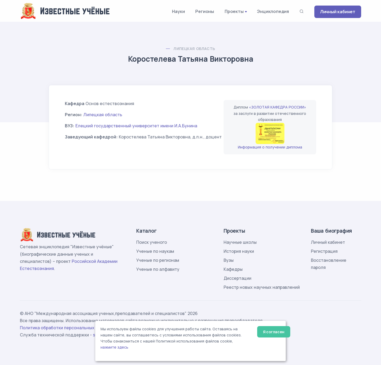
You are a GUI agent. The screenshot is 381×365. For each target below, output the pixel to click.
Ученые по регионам (157, 260)
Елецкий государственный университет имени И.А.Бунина (136, 126)
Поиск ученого (151, 242)
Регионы (204, 11)
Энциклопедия (273, 11)
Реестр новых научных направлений (262, 287)
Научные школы (240, 242)
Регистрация (324, 251)
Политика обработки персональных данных (65, 328)
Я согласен (273, 331)
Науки (178, 11)
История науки (239, 251)
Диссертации (237, 278)
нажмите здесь (114, 347)
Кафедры (233, 269)
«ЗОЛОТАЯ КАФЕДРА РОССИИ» (277, 107)
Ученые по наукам (155, 251)
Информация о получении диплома (270, 147)
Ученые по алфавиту (157, 269)
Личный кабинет (337, 12)
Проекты (234, 11)
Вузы (229, 260)
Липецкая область (194, 48)
